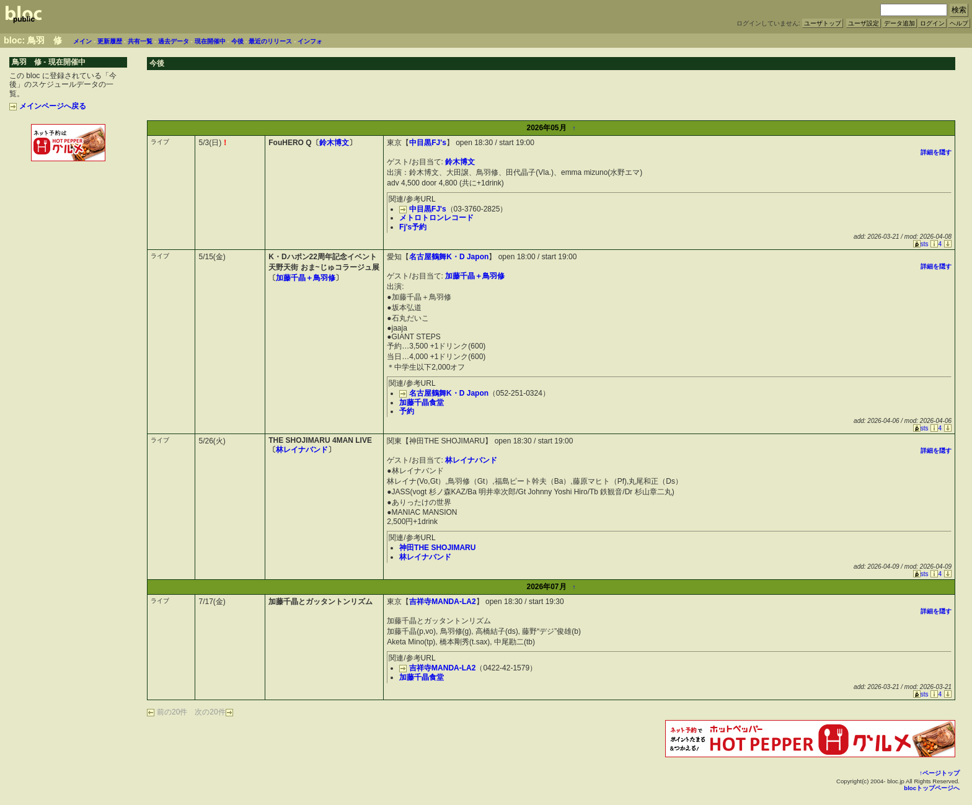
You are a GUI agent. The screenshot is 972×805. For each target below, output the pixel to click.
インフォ (310, 41)
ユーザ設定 (863, 23)
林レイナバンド (302, 449)
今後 (237, 41)
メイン (82, 41)
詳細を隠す (936, 152)
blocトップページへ (932, 788)
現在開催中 (210, 41)
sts (921, 244)
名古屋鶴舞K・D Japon (448, 256)
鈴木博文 (334, 142)
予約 (406, 411)
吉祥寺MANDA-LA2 (442, 601)
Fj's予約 (412, 227)
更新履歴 (109, 41)
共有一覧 (140, 41)
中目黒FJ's (427, 142)
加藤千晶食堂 (421, 402)
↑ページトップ (939, 773)
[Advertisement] (68, 191)
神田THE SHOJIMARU (437, 547)
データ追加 (899, 23)
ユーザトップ (822, 23)
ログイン (932, 23)
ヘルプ (959, 23)
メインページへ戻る (47, 106)
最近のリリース (270, 41)
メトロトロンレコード (436, 217)
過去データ (173, 41)
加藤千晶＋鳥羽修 (305, 278)
